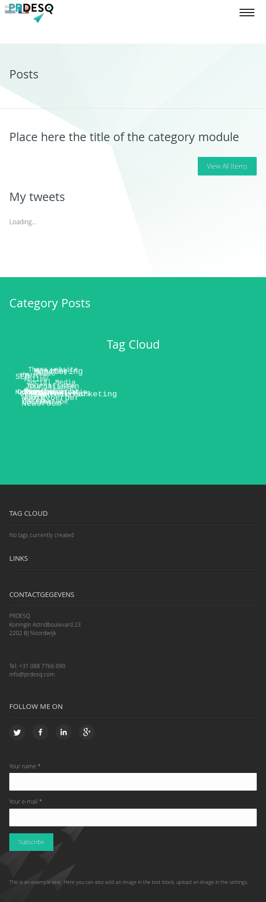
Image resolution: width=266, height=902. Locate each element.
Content (35, 396)
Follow (33, 377)
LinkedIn (64, 732)
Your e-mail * (25, 801)
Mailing (29, 388)
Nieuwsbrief (51, 388)
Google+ (87, 732)
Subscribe (31, 842)
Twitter (17, 732)
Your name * (25, 766)
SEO (22, 375)
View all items (227, 166)
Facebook (40, 732)
